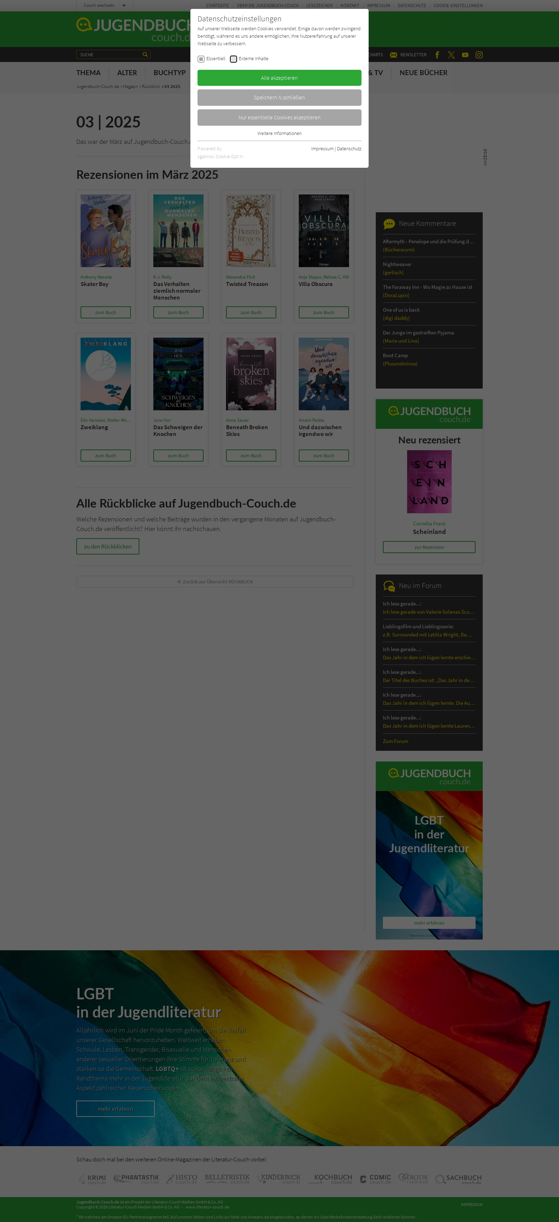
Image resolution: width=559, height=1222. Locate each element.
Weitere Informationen (279, 133)
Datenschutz (349, 148)
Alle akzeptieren (279, 77)
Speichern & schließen (279, 97)
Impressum (322, 148)
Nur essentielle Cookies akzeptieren (280, 117)
